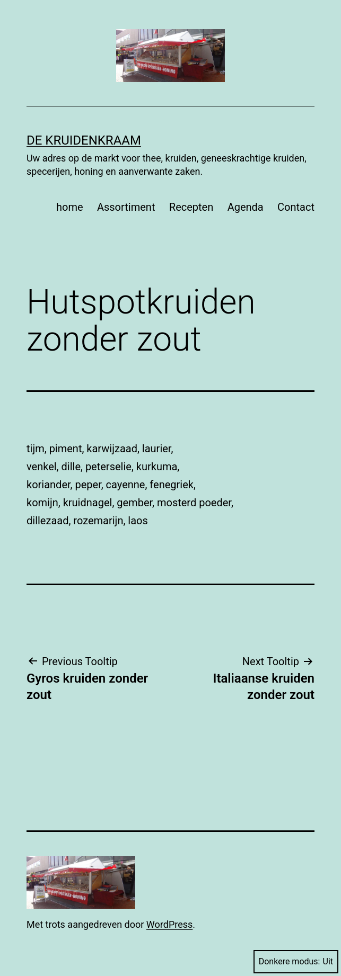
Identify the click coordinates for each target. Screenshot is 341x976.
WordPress (169, 924)
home (69, 207)
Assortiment (126, 207)
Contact (295, 207)
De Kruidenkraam (84, 140)
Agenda (246, 207)
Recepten (191, 207)
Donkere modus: (296, 961)
